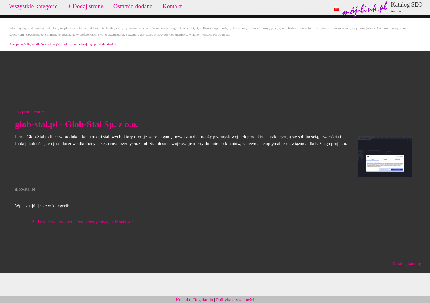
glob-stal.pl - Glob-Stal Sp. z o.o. (76, 124)
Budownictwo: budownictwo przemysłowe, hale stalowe (82, 221)
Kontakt (172, 6)
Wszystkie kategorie (33, 6)
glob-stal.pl (25, 189)
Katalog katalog (407, 263)
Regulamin (203, 299)
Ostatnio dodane (133, 6)
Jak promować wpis (32, 111)
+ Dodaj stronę (85, 6)
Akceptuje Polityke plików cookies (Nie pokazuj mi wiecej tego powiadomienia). (62, 44)
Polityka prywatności (235, 299)
